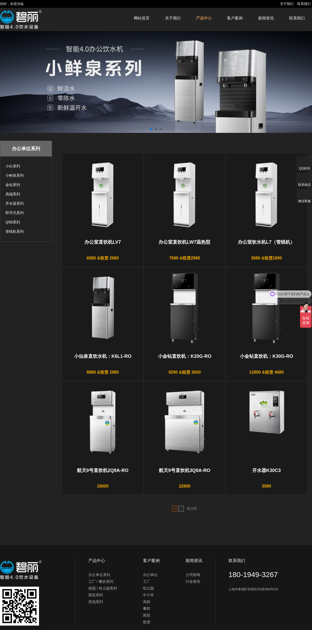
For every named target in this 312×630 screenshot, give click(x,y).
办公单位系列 (99, 575)
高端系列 (12, 194)
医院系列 (95, 595)
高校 (146, 602)
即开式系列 (14, 213)
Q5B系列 (12, 222)
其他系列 (95, 602)
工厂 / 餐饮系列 (100, 581)
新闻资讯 (266, 18)
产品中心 (204, 18)
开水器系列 (14, 203)
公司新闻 (193, 575)
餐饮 (146, 608)
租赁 (146, 622)
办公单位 (150, 575)
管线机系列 (14, 231)
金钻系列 (12, 185)
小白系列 (12, 166)
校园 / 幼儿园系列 (102, 588)
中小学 (148, 595)
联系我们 (304, 4)
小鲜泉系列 (14, 175)
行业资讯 (193, 581)
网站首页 (142, 18)
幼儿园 (148, 588)
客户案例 (235, 18)
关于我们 (287, 4)
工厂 (146, 581)
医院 (146, 615)
